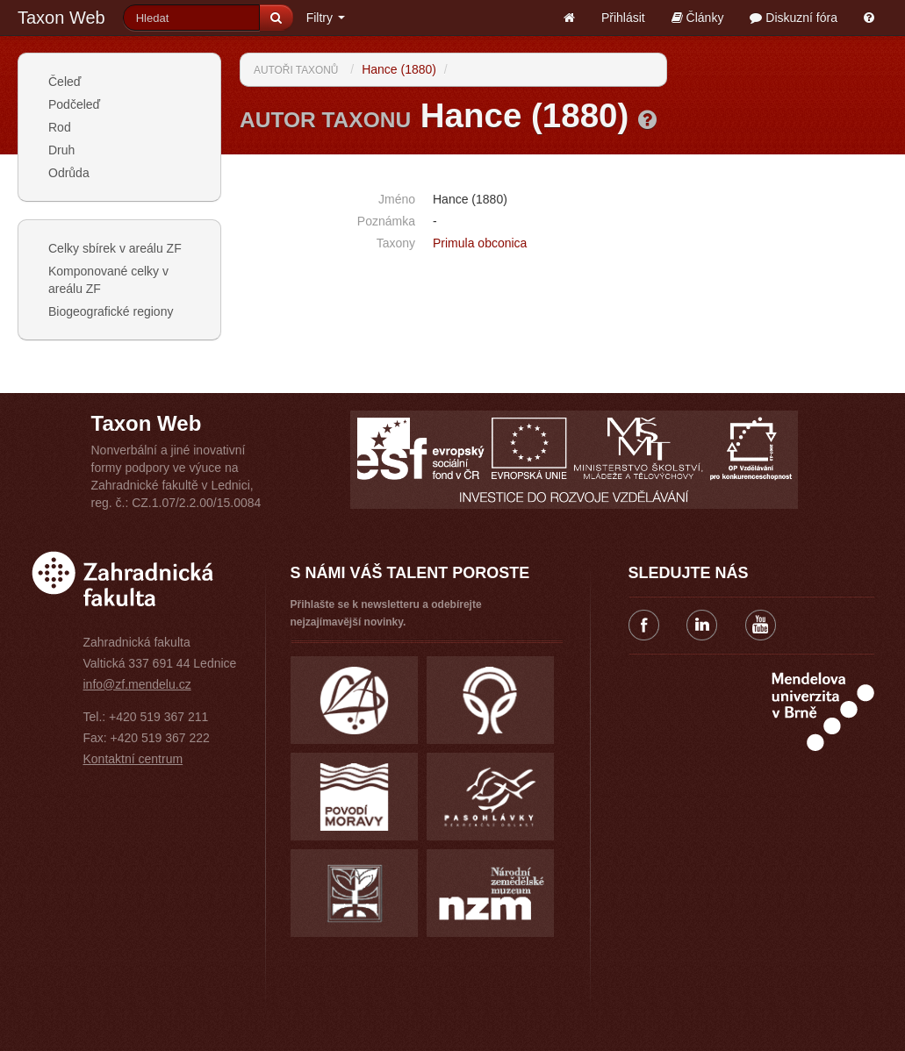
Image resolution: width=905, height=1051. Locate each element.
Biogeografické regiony (110, 311)
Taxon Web (61, 17)
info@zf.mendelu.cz (137, 684)
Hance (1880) (399, 69)
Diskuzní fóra (793, 18)
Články (698, 18)
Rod (59, 127)
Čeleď (64, 82)
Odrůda (69, 173)
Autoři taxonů (296, 70)
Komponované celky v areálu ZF (108, 280)
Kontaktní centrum (133, 759)
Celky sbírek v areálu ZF (115, 248)
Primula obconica (480, 243)
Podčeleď (74, 104)
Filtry (325, 18)
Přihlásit (623, 18)
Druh (61, 150)
